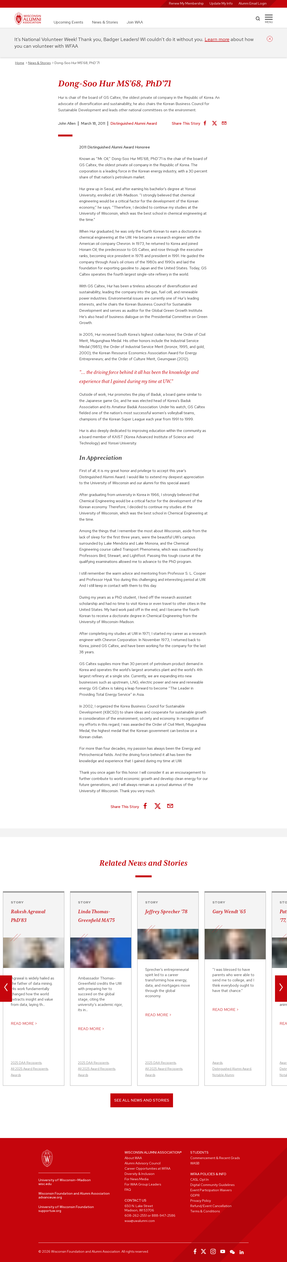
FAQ (128, 1189)
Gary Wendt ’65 (229, 911)
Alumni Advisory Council (143, 1163)
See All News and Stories (141, 1100)
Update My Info (221, 3)
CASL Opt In (199, 1179)
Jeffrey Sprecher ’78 (166, 911)
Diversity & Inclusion (140, 1174)
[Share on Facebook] (205, 123)
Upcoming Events (68, 22)
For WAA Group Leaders (143, 1184)
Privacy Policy (200, 1200)
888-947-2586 (163, 1215)
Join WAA (135, 22)
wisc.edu (45, 1184)
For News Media (137, 1179)
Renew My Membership (186, 3)
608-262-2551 (136, 1215)
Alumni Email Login (253, 3)
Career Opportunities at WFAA (147, 1168)
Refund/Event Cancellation (211, 1206)
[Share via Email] (224, 123)
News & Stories (105, 22)
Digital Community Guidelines (212, 1185)
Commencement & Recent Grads (215, 1158)
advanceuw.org (50, 1197)
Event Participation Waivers (211, 1190)
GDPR (195, 1195)
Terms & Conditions (205, 1211)
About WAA (133, 1158)
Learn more (217, 39)
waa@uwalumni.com (140, 1221)
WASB (194, 1163)
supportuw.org (49, 1211)
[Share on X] (214, 123)
